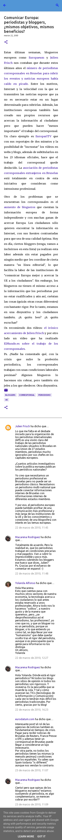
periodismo (44, 395)
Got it (41, 836)
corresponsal (27, 395)
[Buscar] (57, 5)
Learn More (26, 836)
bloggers (10, 395)
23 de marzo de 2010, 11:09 (31, 804)
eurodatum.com (24, 719)
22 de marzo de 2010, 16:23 (31, 709)
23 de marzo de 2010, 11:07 (31, 770)
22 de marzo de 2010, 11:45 (31, 527)
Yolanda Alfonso (25, 583)
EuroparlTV (43, 136)
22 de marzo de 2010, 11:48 (31, 573)
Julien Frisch (22, 426)
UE (6, 400)
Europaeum (36, 57)
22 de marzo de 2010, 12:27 (31, 657)
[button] (6, 42)
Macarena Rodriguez (27, 537)
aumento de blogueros (19, 207)
